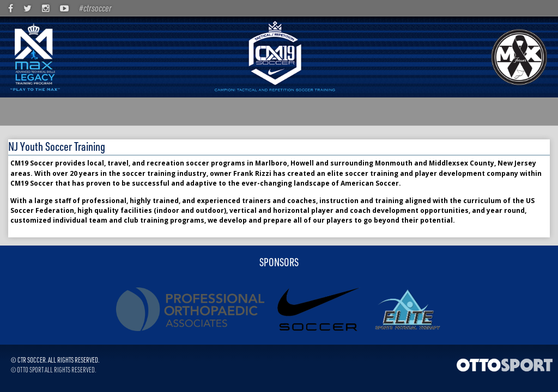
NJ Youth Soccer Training (56, 146)
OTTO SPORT (30, 369)
